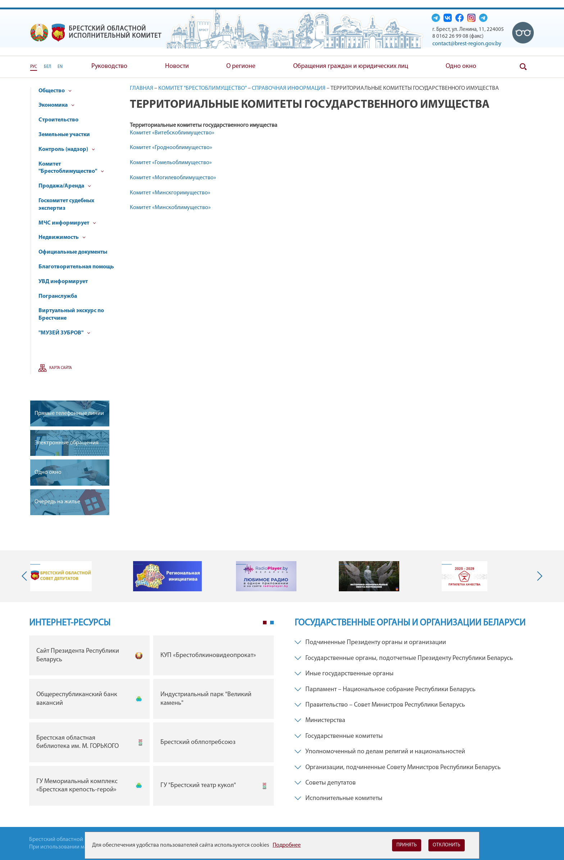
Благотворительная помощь (76, 267)
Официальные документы (72, 252)
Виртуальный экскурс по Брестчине (71, 314)
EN (60, 67)
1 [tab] (265, 622)
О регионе (240, 66)
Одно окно (461, 66)
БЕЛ (47, 67)
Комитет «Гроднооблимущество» (171, 148)
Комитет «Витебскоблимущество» (172, 133)
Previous (26, 576)
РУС (33, 67)
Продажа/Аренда (64, 186)
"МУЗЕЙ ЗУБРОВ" (64, 333)
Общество (55, 91)
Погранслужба (57, 296)
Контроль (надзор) (66, 149)
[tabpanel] (151, 722)
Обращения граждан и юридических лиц (350, 66)
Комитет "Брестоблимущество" (71, 168)
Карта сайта (60, 368)
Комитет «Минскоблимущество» (170, 208)
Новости (177, 66)
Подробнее (287, 845)
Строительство (58, 120)
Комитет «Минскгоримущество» (170, 193)
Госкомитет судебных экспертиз (66, 204)
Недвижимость (62, 237)
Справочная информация (289, 88)
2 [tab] (272, 622)
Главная (141, 88)
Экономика (56, 105)
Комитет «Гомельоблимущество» (171, 163)
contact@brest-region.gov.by (466, 44)
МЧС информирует (67, 223)
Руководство (109, 66)
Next (538, 576)
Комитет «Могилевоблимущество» (173, 178)
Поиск (523, 67)
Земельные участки (64, 135)
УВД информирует (63, 282)
